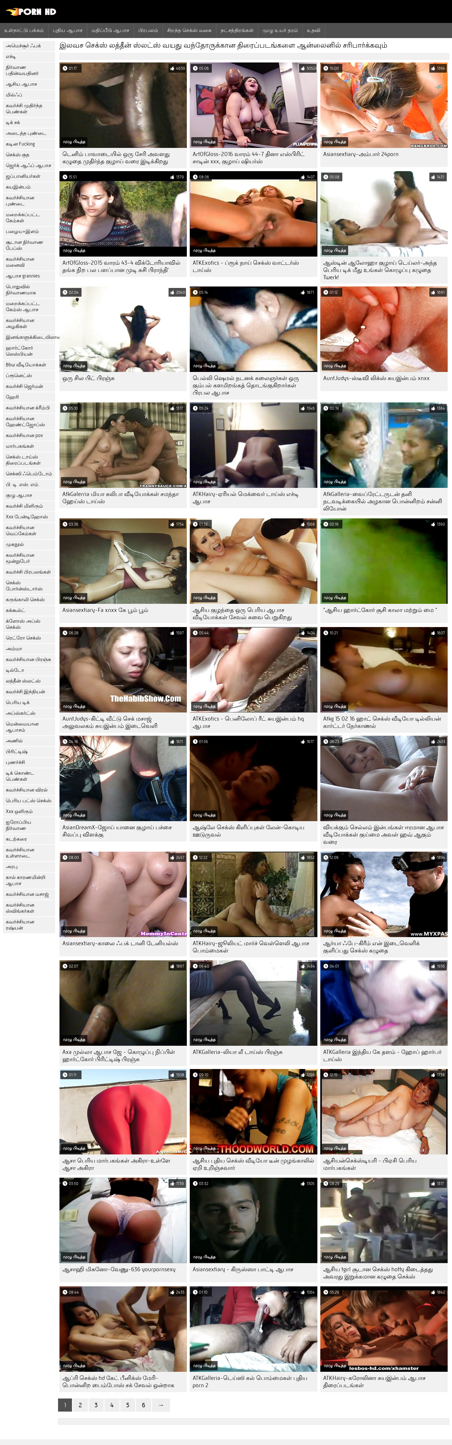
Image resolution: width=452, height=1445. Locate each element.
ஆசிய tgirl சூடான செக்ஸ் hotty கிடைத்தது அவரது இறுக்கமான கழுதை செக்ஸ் (378, 1273)
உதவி (313, 30)
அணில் (14, 741)
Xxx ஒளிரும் (19, 811)
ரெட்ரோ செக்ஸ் (23, 638)
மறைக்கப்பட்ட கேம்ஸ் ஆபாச (23, 306)
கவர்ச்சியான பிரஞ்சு (28, 659)
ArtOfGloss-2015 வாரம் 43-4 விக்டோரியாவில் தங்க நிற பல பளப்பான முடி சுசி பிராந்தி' (121, 266)
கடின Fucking (20, 144)
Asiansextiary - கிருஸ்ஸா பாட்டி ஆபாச (243, 1269)
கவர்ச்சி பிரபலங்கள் (28, 572)
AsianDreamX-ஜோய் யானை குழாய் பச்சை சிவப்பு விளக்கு (117, 831)
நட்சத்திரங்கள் (237, 30)
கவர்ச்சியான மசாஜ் (27, 894)
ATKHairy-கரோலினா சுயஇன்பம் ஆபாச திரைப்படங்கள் (374, 1382)
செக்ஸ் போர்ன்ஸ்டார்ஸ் (24, 586)
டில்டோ (15, 670)
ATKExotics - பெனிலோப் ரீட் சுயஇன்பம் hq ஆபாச (248, 722)
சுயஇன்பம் (18, 187)
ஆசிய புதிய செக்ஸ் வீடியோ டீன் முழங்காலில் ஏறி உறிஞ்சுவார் (253, 1164)
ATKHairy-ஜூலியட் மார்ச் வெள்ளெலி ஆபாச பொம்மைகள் (251, 947)
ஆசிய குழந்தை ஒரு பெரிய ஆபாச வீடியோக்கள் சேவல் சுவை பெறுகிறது (242, 614)
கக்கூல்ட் (15, 610)
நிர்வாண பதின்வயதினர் (22, 70)
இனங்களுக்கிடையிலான (30, 337)
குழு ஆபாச (19, 495)
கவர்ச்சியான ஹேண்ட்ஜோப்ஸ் (25, 421)
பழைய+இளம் (22, 231)
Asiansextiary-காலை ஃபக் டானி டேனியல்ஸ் (120, 943)
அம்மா (14, 648)
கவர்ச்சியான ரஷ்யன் (20, 925)
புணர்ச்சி (15, 762)
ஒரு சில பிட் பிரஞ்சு (88, 378)
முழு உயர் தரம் (280, 30)
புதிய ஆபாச (68, 30)
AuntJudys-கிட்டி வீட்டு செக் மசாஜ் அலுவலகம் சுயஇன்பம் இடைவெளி (110, 722)
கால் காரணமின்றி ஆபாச (26, 880)
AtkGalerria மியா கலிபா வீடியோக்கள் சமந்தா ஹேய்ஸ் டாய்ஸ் (120, 498)
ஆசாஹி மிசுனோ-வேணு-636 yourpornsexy (119, 1269)
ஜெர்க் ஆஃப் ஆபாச (28, 165)
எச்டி (11, 56)
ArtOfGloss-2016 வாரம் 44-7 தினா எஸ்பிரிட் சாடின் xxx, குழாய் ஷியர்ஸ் (249, 158)
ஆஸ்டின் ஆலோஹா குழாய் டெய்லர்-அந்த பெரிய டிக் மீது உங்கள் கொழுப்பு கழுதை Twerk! (380, 270)
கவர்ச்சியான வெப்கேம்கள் (21, 530)
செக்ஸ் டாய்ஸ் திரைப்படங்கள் (23, 460)
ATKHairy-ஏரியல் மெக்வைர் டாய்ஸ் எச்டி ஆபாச (246, 498)
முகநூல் (15, 544)
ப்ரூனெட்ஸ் (19, 375)
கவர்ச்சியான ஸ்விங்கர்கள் (20, 908)
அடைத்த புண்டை (26, 133)
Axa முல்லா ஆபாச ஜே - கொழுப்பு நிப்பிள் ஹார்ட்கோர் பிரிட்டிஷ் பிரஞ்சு (118, 1056)
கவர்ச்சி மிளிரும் (24, 506)
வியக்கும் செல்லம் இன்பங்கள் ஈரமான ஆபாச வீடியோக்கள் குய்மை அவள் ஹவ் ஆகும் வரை (383, 834)
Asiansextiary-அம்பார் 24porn (361, 154)
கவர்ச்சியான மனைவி (20, 262)
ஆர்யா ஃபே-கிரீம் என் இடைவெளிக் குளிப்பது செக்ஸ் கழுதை (371, 947)
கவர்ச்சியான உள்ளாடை (20, 853)
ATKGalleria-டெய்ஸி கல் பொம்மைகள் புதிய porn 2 (250, 1382)
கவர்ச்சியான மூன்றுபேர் (20, 558)
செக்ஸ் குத (17, 154)
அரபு (12, 866)
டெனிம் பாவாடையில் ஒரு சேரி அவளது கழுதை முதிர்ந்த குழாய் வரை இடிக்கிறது (116, 158)
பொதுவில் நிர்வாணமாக (21, 290)
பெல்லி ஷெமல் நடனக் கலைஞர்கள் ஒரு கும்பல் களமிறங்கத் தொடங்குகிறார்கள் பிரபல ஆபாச (246, 385)
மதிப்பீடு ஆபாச (110, 30)
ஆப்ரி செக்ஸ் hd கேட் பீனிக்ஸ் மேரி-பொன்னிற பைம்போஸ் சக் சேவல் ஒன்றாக (118, 1382)
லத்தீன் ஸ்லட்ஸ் (23, 681)
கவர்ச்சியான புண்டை (20, 201)
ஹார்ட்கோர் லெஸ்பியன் (19, 351)
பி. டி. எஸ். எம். (22, 484)
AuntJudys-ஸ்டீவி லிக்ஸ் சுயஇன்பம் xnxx (376, 378)
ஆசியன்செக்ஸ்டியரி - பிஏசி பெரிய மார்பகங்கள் (370, 1164)
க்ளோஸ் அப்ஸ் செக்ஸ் (23, 624)
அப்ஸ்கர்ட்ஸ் (20, 713)
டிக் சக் (13, 122)
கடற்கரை (16, 839)
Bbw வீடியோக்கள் (26, 365)
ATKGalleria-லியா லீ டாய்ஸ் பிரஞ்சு (238, 1052)
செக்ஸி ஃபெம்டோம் (29, 474)
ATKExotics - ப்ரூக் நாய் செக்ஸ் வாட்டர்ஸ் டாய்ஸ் (246, 266)
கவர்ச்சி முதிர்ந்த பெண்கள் (24, 108)
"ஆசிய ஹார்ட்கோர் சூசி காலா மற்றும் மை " (380, 610)
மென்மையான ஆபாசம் (22, 727)
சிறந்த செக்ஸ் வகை (189, 30)
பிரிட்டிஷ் (17, 751)
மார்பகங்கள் (20, 446)
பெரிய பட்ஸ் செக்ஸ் (28, 800)
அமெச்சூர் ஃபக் (23, 46)
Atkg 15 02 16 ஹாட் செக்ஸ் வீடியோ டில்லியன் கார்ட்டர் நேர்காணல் (382, 722)
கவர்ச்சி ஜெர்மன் (24, 386)
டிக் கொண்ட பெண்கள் (20, 776)
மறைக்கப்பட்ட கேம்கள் (23, 217)
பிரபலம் (148, 30)
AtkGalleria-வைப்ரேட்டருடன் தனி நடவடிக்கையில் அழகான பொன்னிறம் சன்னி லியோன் (382, 501)
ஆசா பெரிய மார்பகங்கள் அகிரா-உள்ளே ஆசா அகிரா (116, 1164)
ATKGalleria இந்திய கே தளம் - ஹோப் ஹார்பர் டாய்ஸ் (382, 1056)
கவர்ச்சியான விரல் (27, 790)
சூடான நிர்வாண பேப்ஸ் (24, 245)
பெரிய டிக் (18, 702)
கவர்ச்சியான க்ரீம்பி (28, 408)
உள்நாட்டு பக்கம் (24, 30)
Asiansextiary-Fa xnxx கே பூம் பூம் (105, 610)
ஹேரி (12, 397)
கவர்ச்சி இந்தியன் (25, 691)
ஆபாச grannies (23, 276)
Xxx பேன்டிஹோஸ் (27, 517)
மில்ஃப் (14, 95)
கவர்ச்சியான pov (24, 435)
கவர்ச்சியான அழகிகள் (20, 323)
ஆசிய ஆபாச (21, 84)
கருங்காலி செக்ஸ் (25, 599)
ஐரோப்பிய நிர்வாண (18, 825)
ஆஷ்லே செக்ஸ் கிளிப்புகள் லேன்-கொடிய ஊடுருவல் (248, 831)
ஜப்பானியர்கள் (23, 176)
